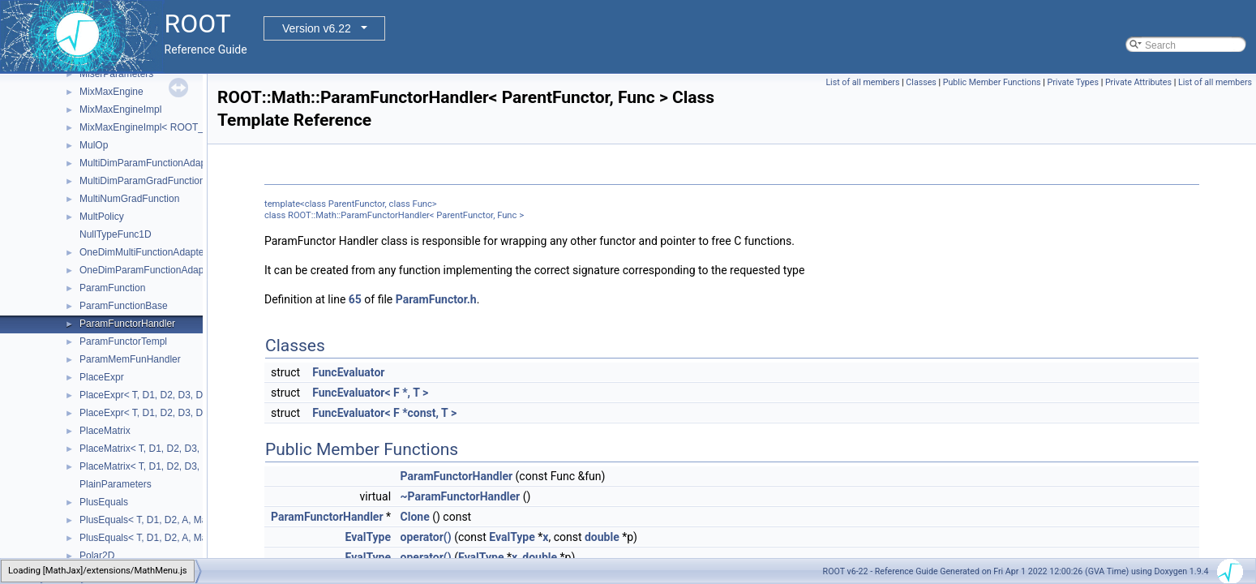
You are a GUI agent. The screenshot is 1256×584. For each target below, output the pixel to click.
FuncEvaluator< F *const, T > (384, 412)
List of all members (862, 82)
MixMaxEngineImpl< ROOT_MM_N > (160, 127)
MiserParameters (116, 73)
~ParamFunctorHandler (461, 496)
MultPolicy (101, 216)
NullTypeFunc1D (115, 234)
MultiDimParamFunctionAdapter (148, 163)
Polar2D (96, 555)
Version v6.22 (316, 28)
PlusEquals (103, 502)
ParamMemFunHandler (130, 359)
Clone (415, 516)
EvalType (368, 536)
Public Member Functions (992, 82)
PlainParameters (115, 484)
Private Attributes (1138, 82)
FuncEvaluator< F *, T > (370, 392)
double (602, 536)
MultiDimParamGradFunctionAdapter (159, 181)
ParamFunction (112, 288)
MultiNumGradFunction (129, 198)
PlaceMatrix (105, 430)
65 (355, 299)
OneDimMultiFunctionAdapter (143, 252)
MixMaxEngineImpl (120, 109)
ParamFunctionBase (123, 305)
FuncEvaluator (348, 372)
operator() (426, 536)
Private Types (1073, 82)
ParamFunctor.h (436, 299)
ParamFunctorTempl (123, 341)
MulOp (93, 145)
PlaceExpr (101, 377)
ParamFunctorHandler (127, 323)
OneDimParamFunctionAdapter (147, 270)
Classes (921, 82)
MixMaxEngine (111, 91)
